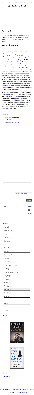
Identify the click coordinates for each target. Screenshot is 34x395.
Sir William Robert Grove (14, 122)
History (6, 269)
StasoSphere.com (21, 392)
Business (7, 238)
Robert (12, 85)
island (5, 73)
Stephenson (17, 85)
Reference (7, 290)
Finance (6, 251)
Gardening (7, 262)
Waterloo (16, 62)
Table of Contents (10, 119)
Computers (7, 241)
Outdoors (7, 310)
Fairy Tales (7, 248)
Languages (7, 276)
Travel (6, 307)
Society (6, 300)
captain (12, 63)
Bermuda (24, 69)
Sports (6, 303)
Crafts (6, 244)
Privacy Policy (5, 389)
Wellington (28, 56)
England (10, 79)
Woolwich (10, 81)
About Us (24, 389)
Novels (6, 283)
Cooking (6, 258)
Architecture (8, 231)
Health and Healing (10, 265)
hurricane (16, 98)
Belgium (20, 60)
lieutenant (20, 54)
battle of (12, 62)
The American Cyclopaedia (20, 35)
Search (30, 389)
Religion (6, 293)
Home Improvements (11, 272)
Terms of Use (15, 389)
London (23, 52)
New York (12, 75)
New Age (7, 279)
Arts (5, 234)
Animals (6, 227)
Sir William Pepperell (13, 117)
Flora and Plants (9, 255)
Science (6, 296)
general (7, 94)
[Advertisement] (17, 17)
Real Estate (8, 286)
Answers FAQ (7, 377)
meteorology (24, 100)
